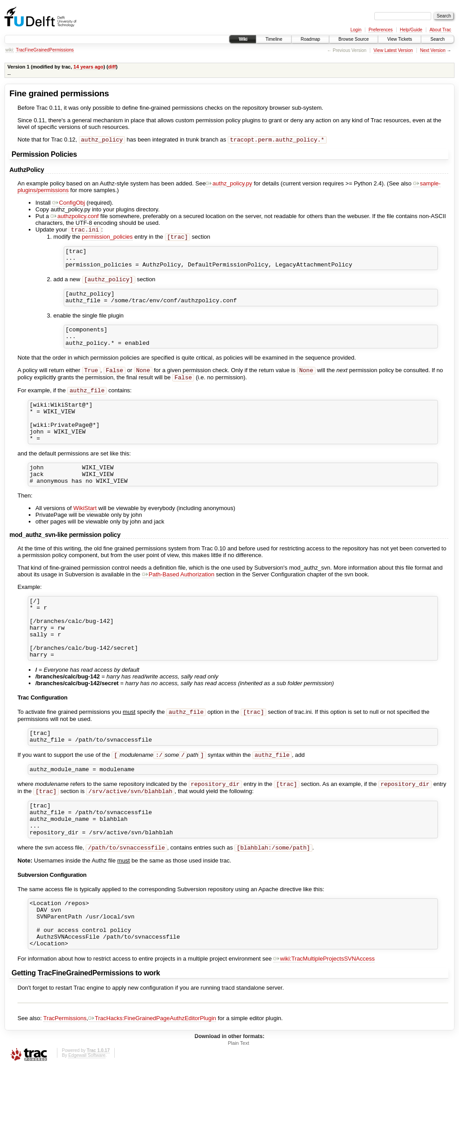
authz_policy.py (229, 184)
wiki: (9, 49)
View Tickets (399, 39)
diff (112, 66)
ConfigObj (68, 203)
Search (437, 39)
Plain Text (238, 1109)
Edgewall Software (86, 1121)
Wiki (242, 39)
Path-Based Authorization (178, 603)
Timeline (273, 39)
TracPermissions (65, 1084)
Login (356, 29)
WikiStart (85, 537)
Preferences (380, 29)
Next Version (433, 50)
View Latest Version (393, 50)
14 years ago (89, 66)
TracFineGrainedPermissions (45, 49)
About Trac (440, 29)
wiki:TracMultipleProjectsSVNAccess (324, 1024)
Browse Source (353, 39)
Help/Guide (411, 29)
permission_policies (107, 239)
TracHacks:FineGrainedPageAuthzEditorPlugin (152, 1084)
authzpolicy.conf (75, 217)
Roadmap (310, 39)
